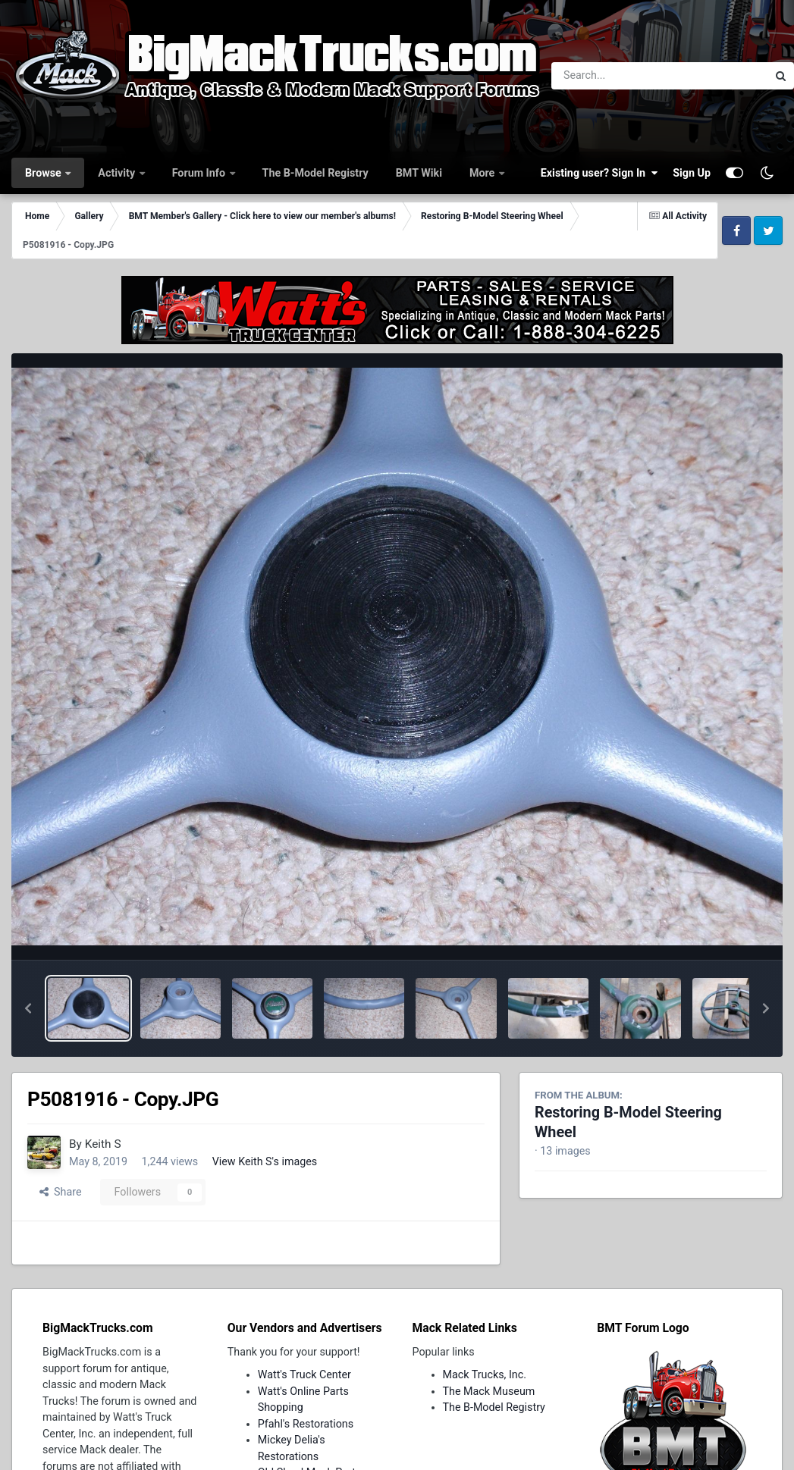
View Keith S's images (265, 1161)
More (483, 173)
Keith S (103, 1144)
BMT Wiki (419, 173)
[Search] (617, 75)
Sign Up (692, 173)
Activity (117, 173)
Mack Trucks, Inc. (485, 1374)
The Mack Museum (489, 1391)
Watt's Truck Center (304, 1374)
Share (60, 1192)
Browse (44, 173)
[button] (28, 1008)
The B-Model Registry (315, 173)
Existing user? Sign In (599, 173)
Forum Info (200, 173)
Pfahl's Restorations (305, 1424)
